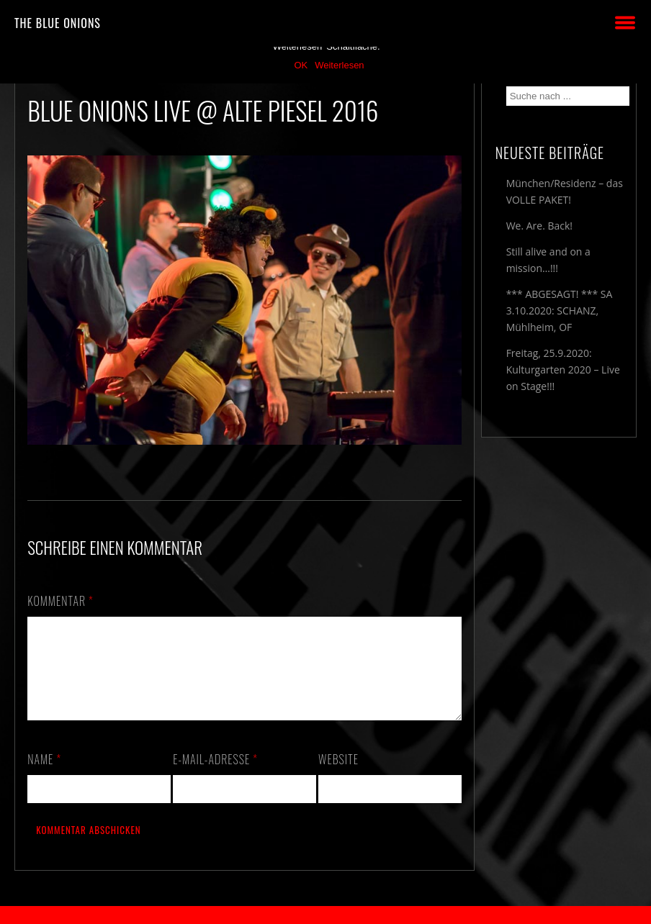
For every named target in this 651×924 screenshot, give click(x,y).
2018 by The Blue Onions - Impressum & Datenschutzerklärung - (325, 915)
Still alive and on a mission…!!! (548, 260)
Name (44, 776)
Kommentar (60, 601)
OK (300, 65)
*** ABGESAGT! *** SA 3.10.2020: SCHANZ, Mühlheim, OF (559, 310)
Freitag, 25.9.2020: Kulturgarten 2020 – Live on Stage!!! (563, 369)
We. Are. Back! (539, 225)
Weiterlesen (339, 65)
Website (338, 776)
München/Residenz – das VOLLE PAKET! (564, 191)
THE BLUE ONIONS (57, 23)
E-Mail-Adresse (215, 776)
